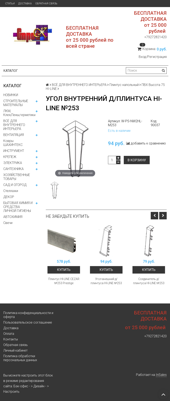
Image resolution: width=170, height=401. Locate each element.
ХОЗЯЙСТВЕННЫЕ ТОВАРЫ (16, 177)
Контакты (10, 339)
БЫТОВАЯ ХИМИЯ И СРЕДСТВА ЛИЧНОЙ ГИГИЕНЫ (18, 207)
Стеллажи (10, 191)
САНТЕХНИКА (13, 169)
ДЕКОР (8, 197)
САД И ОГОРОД (15, 185)
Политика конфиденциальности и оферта (28, 315)
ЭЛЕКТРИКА (12, 163)
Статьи (10, 3)
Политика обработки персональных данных (20, 358)
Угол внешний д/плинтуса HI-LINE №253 (106, 281)
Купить (63, 270)
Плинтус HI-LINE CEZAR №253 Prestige (63, 281)
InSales (161, 375)
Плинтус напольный (124, 85)
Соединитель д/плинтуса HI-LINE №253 (148, 281)
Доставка (25, 3)
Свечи (7, 223)
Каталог (10, 71)
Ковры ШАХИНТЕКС (13, 143)
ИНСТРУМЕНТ (13, 151)
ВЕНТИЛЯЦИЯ (13, 135)
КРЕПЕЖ (9, 157)
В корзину (137, 160)
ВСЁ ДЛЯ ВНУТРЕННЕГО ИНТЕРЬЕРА (14, 125)
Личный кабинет (15, 350)
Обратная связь (46, 3)
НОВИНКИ (10, 95)
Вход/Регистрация (153, 57)
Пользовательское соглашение (27, 322)
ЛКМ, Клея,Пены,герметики (19, 113)
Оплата (8, 334)
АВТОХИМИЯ (12, 217)
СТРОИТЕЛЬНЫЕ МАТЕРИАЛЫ (15, 103)
